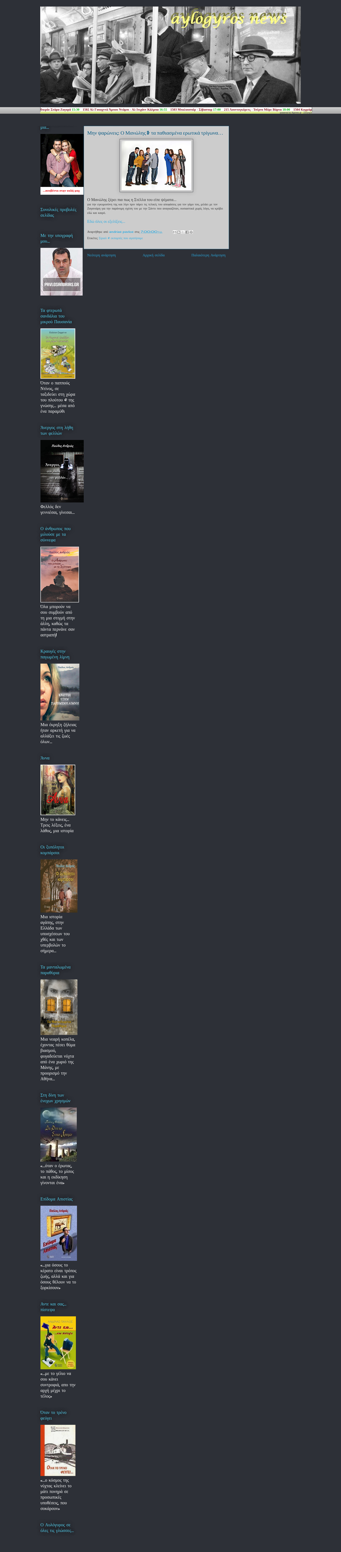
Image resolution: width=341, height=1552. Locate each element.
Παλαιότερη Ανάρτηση (208, 255)
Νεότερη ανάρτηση (101, 255)
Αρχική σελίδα (154, 255)
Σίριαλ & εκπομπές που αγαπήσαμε (121, 238)
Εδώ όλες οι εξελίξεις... (106, 221)
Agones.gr (297, 113)
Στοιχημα (307, 113)
